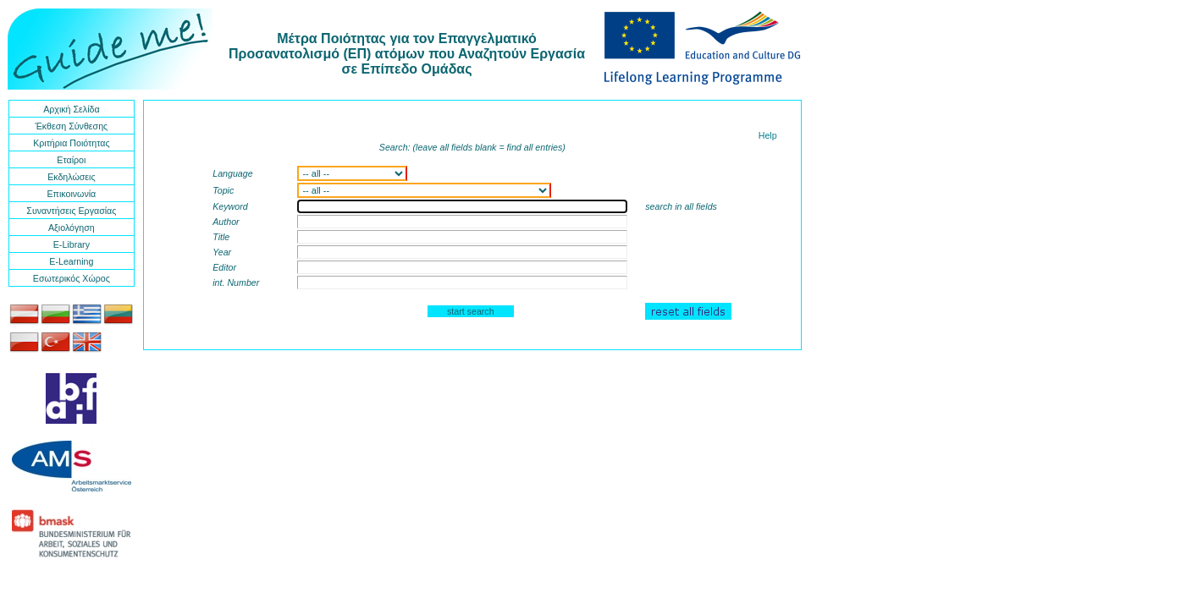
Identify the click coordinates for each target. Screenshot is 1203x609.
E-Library (71, 244)
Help (768, 135)
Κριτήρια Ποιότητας (71, 143)
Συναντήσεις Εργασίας (71, 211)
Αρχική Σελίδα (71, 109)
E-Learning (71, 261)
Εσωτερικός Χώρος (71, 278)
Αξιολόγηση (71, 227)
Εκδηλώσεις (71, 177)
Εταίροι (71, 160)
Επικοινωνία (71, 194)
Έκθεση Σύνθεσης (71, 126)
